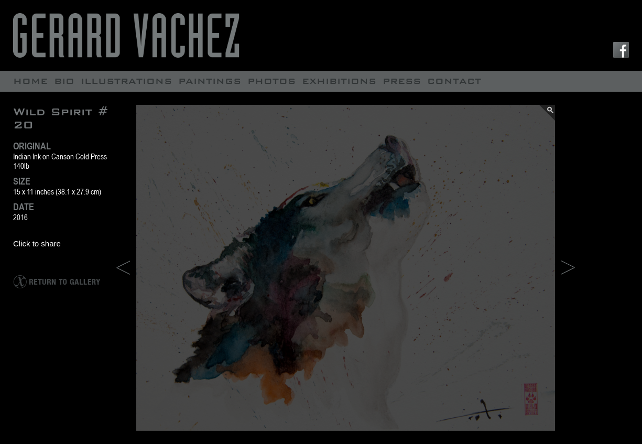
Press (402, 81)
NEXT (568, 268)
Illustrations (126, 81)
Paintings (209, 81)
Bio (64, 81)
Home (30, 81)
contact (454, 81)
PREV (123, 268)
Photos (271, 81)
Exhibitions (339, 81)
